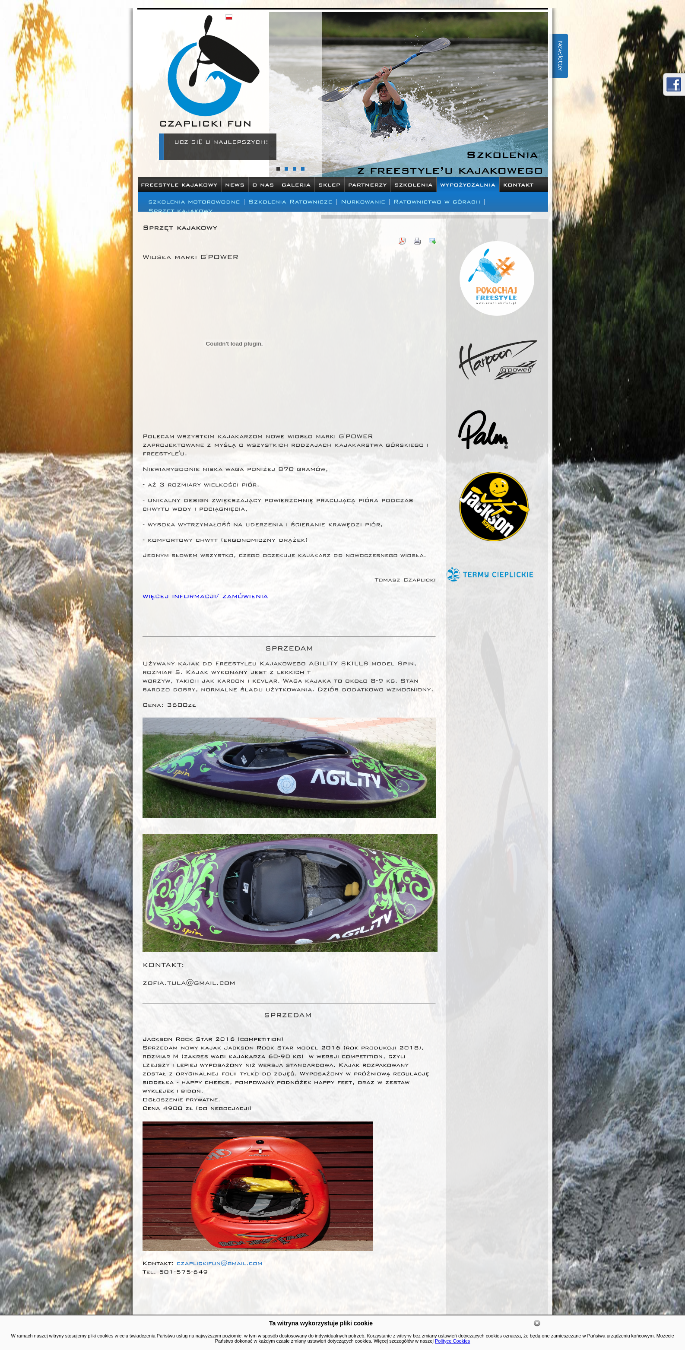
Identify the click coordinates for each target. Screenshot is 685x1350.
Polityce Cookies (452, 1341)
